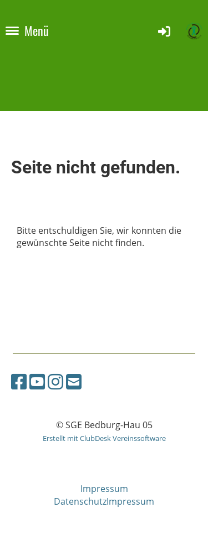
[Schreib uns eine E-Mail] (74, 381)
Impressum (104, 489)
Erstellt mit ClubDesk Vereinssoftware (104, 438)
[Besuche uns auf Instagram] (55, 381)
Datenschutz (80, 501)
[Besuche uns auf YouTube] (37, 381)
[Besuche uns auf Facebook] (19, 381)
